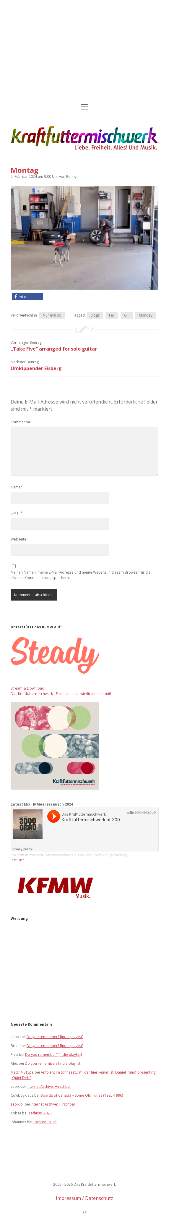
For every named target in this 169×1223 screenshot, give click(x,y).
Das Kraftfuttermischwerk (27, 855)
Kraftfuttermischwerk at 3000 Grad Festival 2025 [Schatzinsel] (86, 855)
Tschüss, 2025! (40, 1113)
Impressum (68, 1198)
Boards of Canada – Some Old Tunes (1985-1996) (81, 1095)
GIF (126, 315)
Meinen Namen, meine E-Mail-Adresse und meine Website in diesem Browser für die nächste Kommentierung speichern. (81, 575)
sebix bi (17, 1104)
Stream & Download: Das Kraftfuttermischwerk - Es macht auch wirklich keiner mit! (61, 691)
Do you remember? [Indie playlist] (55, 1036)
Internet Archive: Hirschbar (49, 1086)
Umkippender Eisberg (36, 368)
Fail (112, 315)
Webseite (18, 539)
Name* (17, 487)
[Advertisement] (85, 52)
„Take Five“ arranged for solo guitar (54, 349)
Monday (145, 315)
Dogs (95, 315)
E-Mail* (16, 513)
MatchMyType (22, 1072)
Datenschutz (99, 1198)
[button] (27, 296)
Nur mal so (52, 315)
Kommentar (20, 422)
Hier (21, 860)
